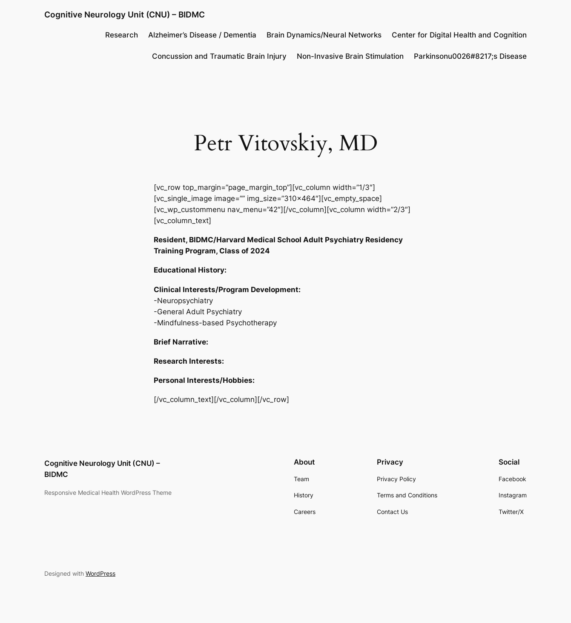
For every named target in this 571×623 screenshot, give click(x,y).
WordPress (100, 573)
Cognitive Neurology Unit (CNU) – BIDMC (124, 14)
